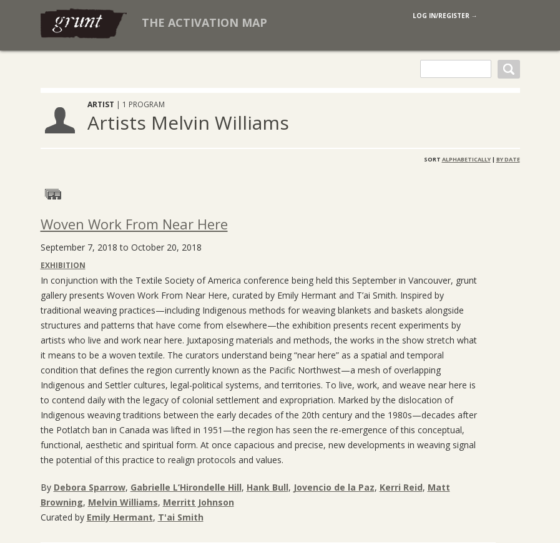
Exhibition (63, 265)
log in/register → (445, 15)
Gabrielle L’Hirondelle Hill (186, 487)
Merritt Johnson (198, 502)
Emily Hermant (120, 517)
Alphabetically (466, 159)
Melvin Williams (123, 502)
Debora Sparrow (89, 487)
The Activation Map (204, 22)
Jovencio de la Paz (334, 487)
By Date (508, 159)
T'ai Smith (181, 517)
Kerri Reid (401, 487)
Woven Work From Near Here (134, 223)
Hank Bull (267, 487)
